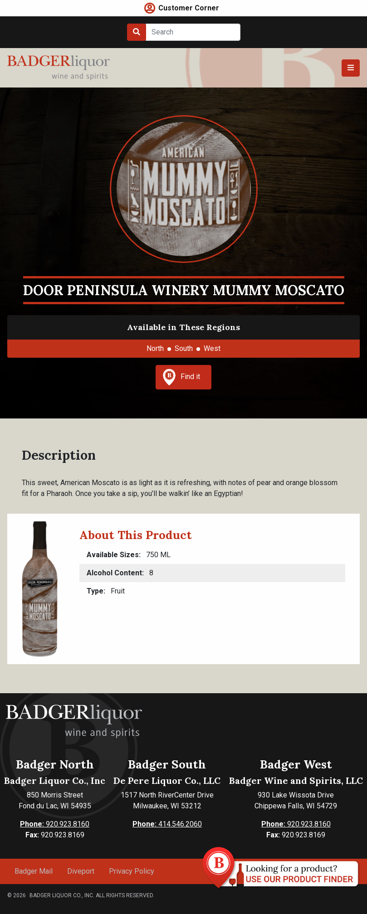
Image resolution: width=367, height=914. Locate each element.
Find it (181, 377)
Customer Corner (188, 8)
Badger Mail (34, 871)
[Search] (193, 32)
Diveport (80, 871)
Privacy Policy (131, 871)
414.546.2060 (167, 824)
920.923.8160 (54, 824)
